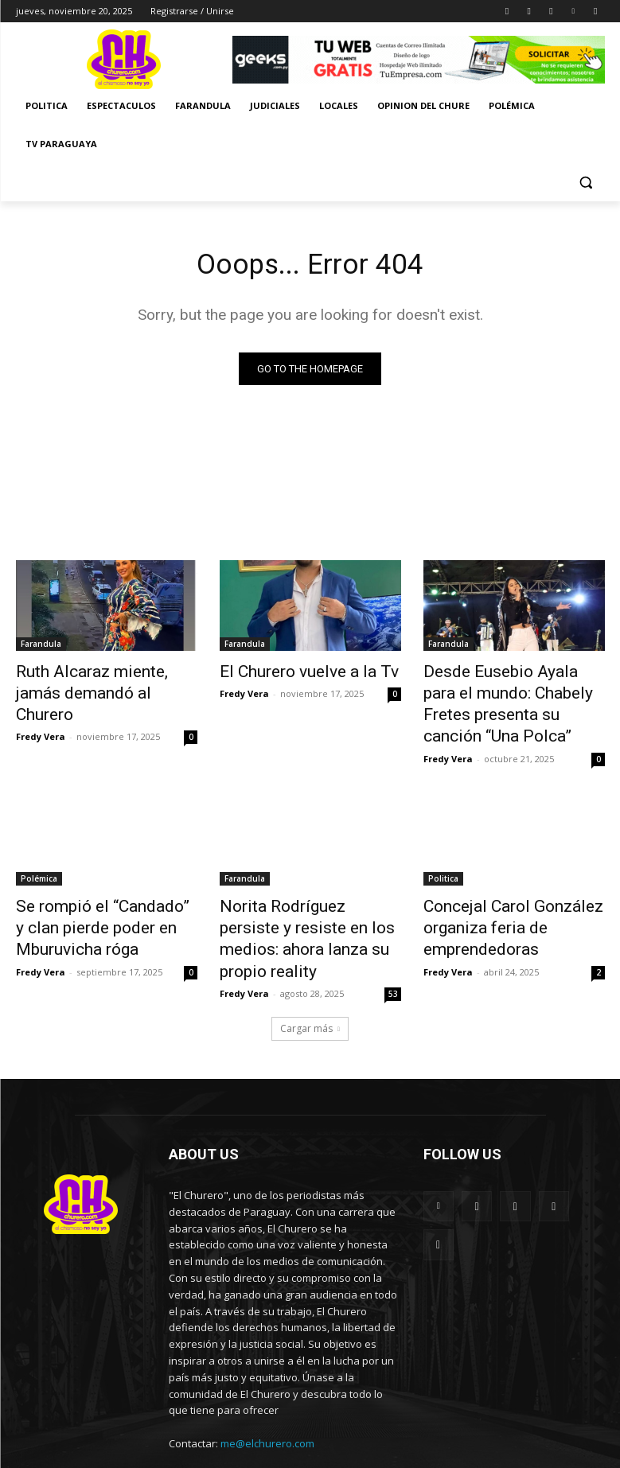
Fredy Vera (40, 710)
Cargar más (310, 981)
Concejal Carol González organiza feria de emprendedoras (497, 909)
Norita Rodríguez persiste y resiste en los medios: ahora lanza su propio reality (304, 909)
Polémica (39, 865)
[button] (586, 182)
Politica (443, 865)
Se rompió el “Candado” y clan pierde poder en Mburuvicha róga (105, 909)
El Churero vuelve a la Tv (291, 673)
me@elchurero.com (267, 1396)
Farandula (41, 646)
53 (393, 946)
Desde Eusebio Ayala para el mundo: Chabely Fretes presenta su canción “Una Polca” (507, 699)
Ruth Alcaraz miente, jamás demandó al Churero (97, 682)
